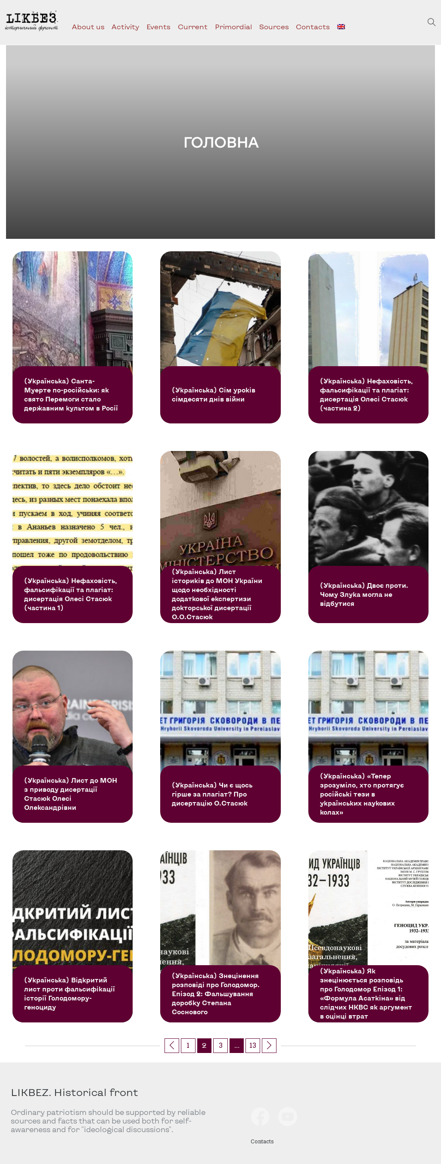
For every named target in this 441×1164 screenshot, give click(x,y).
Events (158, 26)
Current (193, 26)
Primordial (233, 26)
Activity (125, 26)
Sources (274, 26)
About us (88, 26)
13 (252, 1045)
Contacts (313, 26)
